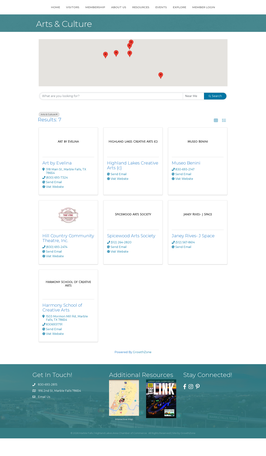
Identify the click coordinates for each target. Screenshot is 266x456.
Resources (156, 15)
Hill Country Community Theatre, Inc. (68, 256)
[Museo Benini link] (198, 159)
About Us (102, 15)
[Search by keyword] (111, 113)
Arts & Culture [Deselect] (49, 132)
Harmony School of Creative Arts (62, 325)
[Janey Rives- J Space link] (198, 232)
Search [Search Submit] (215, 113)
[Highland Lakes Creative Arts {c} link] (133, 159)
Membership (79, 15)
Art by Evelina (57, 180)
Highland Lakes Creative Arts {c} (132, 183)
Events (177, 15)
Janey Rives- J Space (193, 253)
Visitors (56, 15)
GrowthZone (142, 369)
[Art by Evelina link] (68, 159)
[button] (129, 71)
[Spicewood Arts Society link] (133, 232)
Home (39, 15)
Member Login (219, 15)
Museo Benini (186, 180)
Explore (195, 15)
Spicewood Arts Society (131, 253)
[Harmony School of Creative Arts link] (68, 301)
